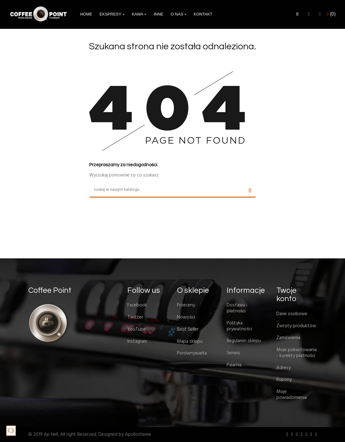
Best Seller (188, 329)
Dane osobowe (291, 314)
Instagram (137, 341)
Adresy (283, 368)
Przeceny (186, 305)
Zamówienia (288, 338)
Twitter (135, 317)
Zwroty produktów (296, 326)
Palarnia (234, 365)
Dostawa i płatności (237, 308)
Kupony (284, 379)
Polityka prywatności (239, 326)
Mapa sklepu (189, 341)
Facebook (137, 305)
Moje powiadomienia (291, 394)
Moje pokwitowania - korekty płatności (296, 352)
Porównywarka (192, 353)
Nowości (186, 317)
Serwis (233, 353)
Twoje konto (286, 294)
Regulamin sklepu (244, 341)
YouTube (136, 329)
